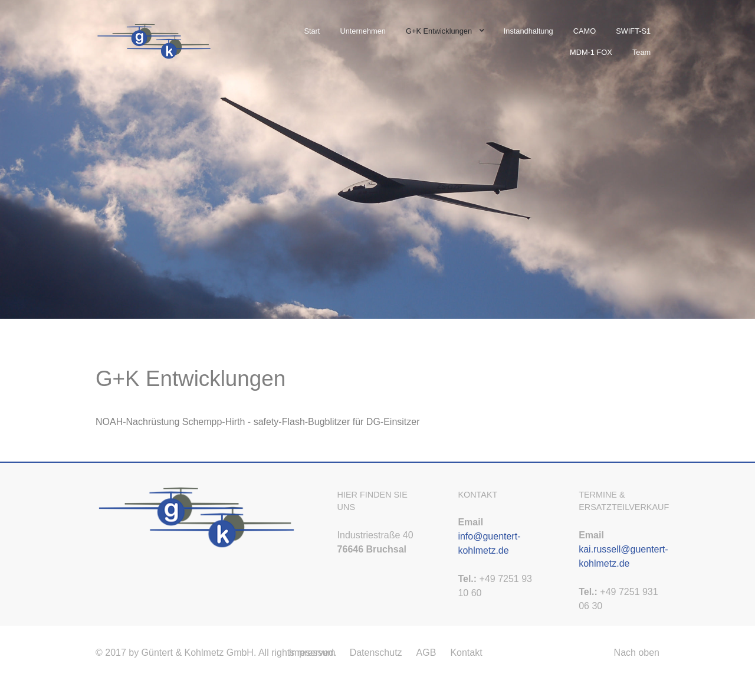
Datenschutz (376, 653)
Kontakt (466, 653)
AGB (426, 653)
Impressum (312, 653)
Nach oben (636, 653)
